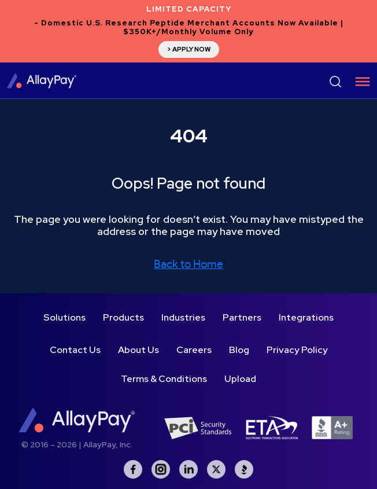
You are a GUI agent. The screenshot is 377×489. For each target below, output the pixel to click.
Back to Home (188, 264)
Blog (239, 350)
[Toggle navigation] (358, 82)
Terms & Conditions (164, 379)
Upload (240, 379)
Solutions (64, 317)
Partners (242, 317)
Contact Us (75, 350)
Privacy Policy (297, 350)
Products (123, 317)
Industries (183, 317)
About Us (138, 350)
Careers (194, 350)
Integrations (306, 317)
